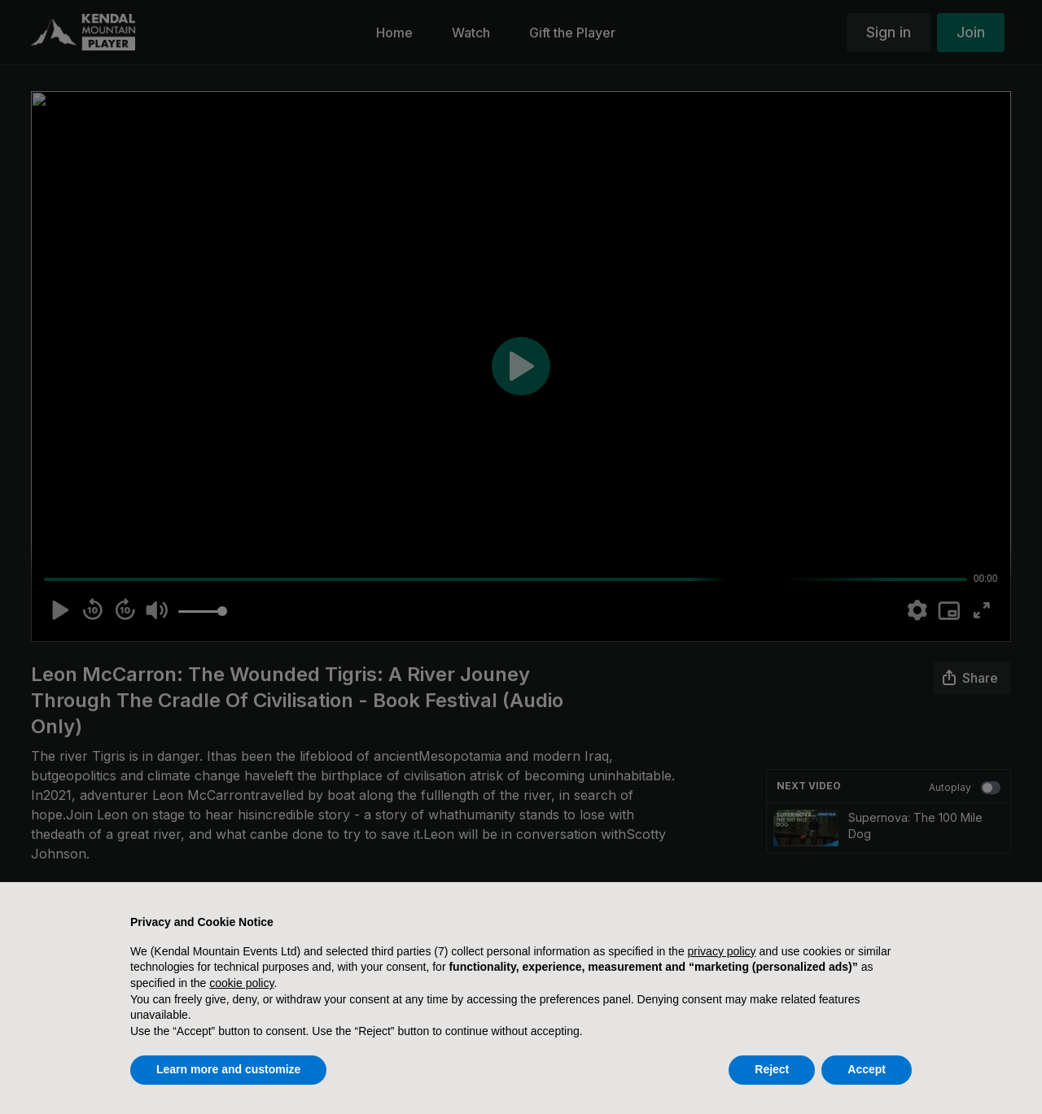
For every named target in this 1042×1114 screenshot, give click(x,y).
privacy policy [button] (722, 951)
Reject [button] (772, 1069)
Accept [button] (866, 1069)
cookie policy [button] (241, 982)
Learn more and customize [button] (228, 1069)
